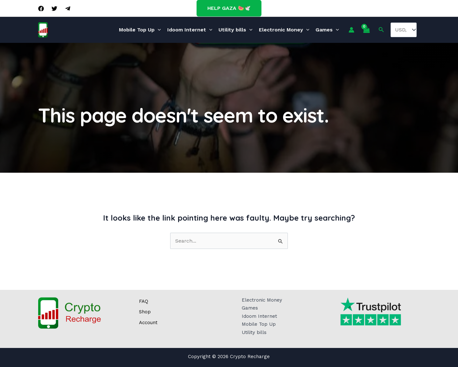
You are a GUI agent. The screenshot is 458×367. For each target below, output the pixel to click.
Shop (145, 312)
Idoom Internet (189, 30)
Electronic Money (284, 30)
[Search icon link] (381, 30)
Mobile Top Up (140, 30)
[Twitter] (54, 8)
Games (327, 30)
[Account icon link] (351, 30)
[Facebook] (41, 8)
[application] (158, 29)
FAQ (143, 301)
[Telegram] (68, 8)
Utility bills (236, 30)
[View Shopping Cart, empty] (366, 30)
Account (148, 322)
